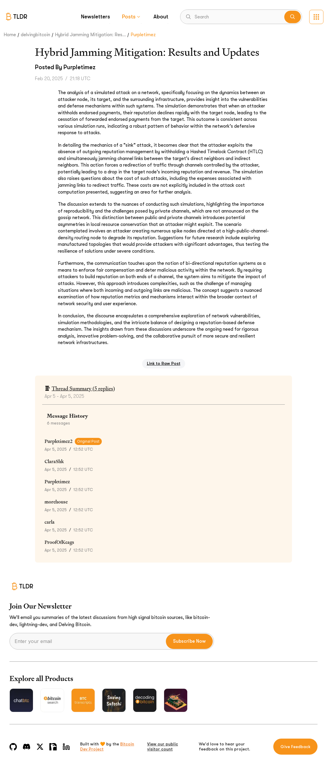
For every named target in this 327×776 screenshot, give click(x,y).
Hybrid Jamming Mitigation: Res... (90, 34)
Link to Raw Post (163, 363)
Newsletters (95, 17)
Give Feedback (295, 746)
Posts (132, 17)
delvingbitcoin (35, 34)
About (160, 17)
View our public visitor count (162, 747)
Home (10, 34)
